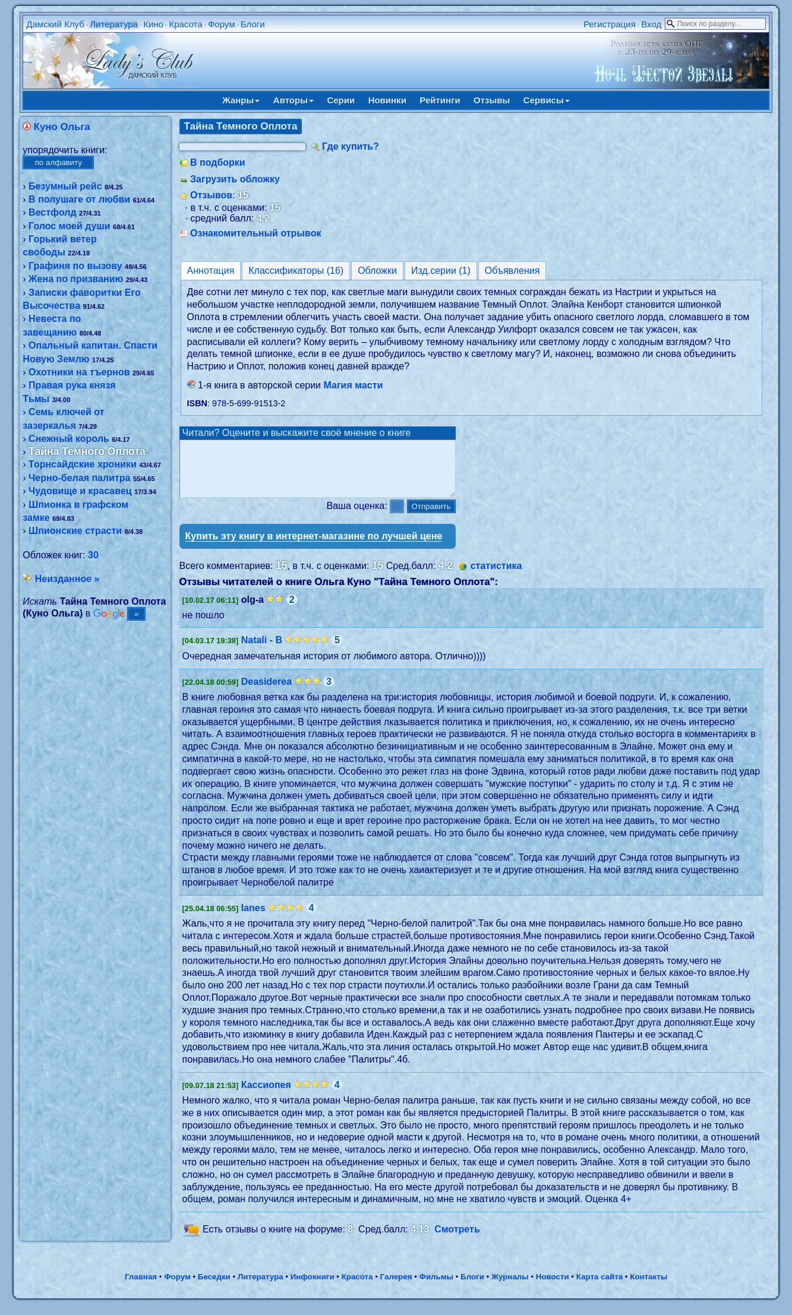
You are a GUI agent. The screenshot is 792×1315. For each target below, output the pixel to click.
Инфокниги (313, 1287)
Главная (141, 1287)
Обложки (377, 270)
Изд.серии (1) (441, 270)
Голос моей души (70, 226)
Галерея (396, 1287)
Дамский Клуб (55, 24)
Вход (651, 24)
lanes (253, 918)
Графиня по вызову (75, 266)
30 (93, 555)
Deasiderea (266, 692)
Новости (552, 1287)
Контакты (648, 1287)
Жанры (241, 100)
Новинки (387, 100)
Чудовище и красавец (80, 491)
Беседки (214, 1287)
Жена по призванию (76, 279)
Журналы (510, 1287)
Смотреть (457, 1240)
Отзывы (492, 100)
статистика (496, 576)
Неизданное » (67, 579)
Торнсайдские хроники (83, 464)
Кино (153, 24)
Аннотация (211, 270)
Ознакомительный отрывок (255, 233)
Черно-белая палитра (79, 478)
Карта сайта (599, 1287)
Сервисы (546, 100)
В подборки (217, 162)
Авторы (293, 100)
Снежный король (69, 439)
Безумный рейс (65, 186)
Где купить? (350, 146)
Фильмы (436, 1287)
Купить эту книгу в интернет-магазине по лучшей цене (314, 547)
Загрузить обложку (235, 179)
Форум (221, 24)
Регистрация (609, 24)
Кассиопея (266, 1095)
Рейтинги (439, 100)
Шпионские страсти (75, 531)
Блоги (253, 24)
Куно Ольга (62, 126)
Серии (341, 100)
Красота (185, 24)
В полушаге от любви (79, 199)
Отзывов (211, 195)
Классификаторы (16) (295, 270)
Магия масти (353, 385)
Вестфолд (52, 212)
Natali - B (261, 651)
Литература (114, 24)
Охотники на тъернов (79, 372)
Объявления (512, 270)
